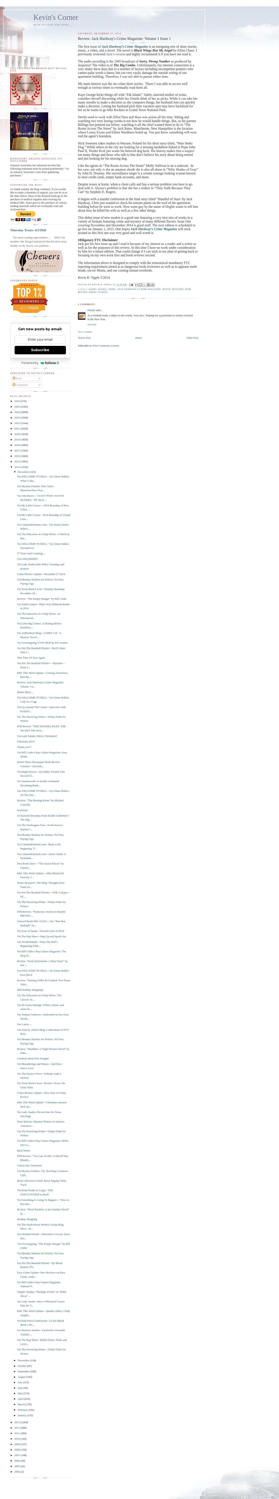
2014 (17, 467)
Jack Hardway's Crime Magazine (139, 289)
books (102, 289)
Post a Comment (85, 332)
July (20, 1382)
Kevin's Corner (55, 17)
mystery (177, 289)
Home (138, 337)
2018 (17, 445)
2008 (17, 1449)
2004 (17, 1471)
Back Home (23, 1150)
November (24, 1360)
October (22, 1365)
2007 (17, 1455)
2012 (17, 1427)
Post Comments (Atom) (106, 345)
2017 (17, 450)
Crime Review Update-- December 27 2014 (41, 574)
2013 (17, 1422)
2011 (17, 1433)
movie (167, 289)
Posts (17, 378)
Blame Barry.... (25, 692)
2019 (17, 439)
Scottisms (22, 810)
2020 (17, 434)
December (24, 471)
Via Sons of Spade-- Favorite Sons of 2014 (40, 930)
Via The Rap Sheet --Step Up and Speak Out (41, 936)
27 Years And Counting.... (31, 553)
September (24, 1371)
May (20, 1393)
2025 (17, 406)
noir (188, 289)
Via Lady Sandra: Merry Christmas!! (37, 736)
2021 (17, 428)
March (22, 1404)
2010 (17, 1438)
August (22, 1376)
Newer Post (84, 337)
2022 (17, 423)
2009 (17, 1444)
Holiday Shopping (27, 1219)
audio (93, 289)
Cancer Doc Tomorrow (29, 1165)
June (20, 1387)
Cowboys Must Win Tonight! (33, 1058)
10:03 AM (91, 324)
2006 (17, 1460)
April (21, 1398)
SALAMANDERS (27, 558)
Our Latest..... (24, 1024)
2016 (17, 456)
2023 (17, 417)
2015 (17, 461)
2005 (17, 1466)
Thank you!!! (24, 747)
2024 (17, 412)
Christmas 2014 (25, 741)
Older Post (192, 337)
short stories (98, 292)
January (22, 1415)
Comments (20, 384)
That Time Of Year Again (31, 657)
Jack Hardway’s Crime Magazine (124, 46)
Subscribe (40, 350)
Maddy (91, 310)
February (23, 1409)
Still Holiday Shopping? (30, 989)
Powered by (40, 362)
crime (112, 289)
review (82, 292)
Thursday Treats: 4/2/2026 (28, 230)
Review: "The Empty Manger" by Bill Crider (41, 598)
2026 (17, 401)
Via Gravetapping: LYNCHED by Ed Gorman (42, 642)
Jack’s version (115, 54)
